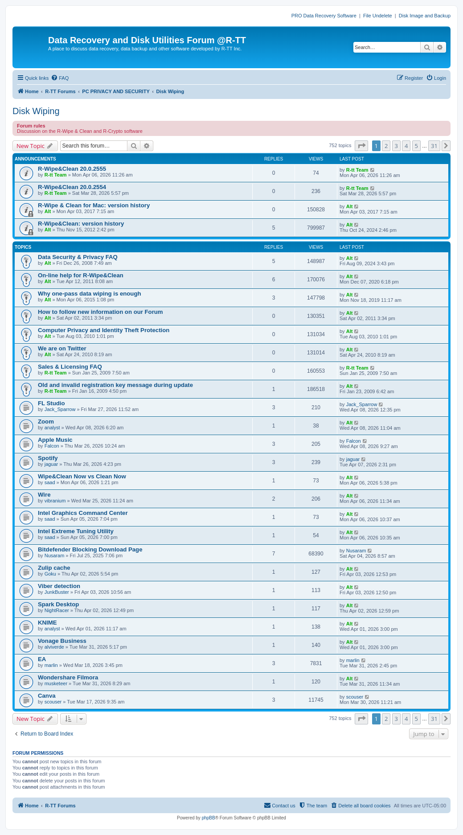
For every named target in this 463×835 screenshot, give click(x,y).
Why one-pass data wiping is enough (89, 293)
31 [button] (434, 146)
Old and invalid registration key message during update (115, 385)
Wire (44, 494)
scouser (53, 701)
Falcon (52, 445)
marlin (51, 665)
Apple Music (55, 439)
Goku (50, 573)
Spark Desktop (58, 604)
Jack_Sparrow (60, 409)
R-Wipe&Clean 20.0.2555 (72, 168)
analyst (52, 427)
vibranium (55, 500)
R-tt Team (56, 174)
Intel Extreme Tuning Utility (76, 531)
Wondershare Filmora (68, 677)
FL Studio (51, 403)
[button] (361, 145)
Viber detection (59, 586)
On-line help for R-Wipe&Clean (80, 275)
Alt (48, 211)
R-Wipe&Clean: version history (81, 223)
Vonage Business (62, 641)
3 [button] (396, 146)
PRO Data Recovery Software (323, 15)
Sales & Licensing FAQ (70, 366)
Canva (47, 695)
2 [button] (386, 146)
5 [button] (416, 146)
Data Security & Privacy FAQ (78, 257)
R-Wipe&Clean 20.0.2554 (72, 187)
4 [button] (406, 146)
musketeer (56, 683)
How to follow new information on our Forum (100, 311)
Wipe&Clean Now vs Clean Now (82, 476)
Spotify (48, 458)
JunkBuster (57, 592)
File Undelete (377, 15)
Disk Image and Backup (425, 15)
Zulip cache (54, 567)
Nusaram (55, 555)
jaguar (51, 464)
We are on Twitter (62, 348)
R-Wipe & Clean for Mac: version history (94, 205)
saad (50, 482)
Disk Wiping (36, 111)
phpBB (208, 817)
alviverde (54, 647)
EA (42, 659)
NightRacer (57, 610)
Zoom (46, 421)
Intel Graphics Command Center (83, 513)
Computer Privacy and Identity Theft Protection (103, 330)
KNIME (47, 622)
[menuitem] (60, 78)
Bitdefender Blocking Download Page (90, 549)
